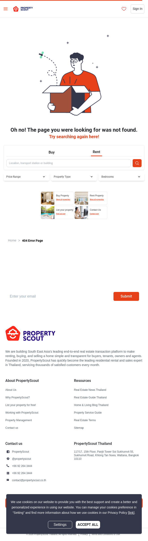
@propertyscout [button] (21, 458)
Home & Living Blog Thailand (91, 405)
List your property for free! (20, 405)
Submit (126, 296)
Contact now (94, 214)
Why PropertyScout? (17, 397)
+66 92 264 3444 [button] (22, 466)
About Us (10, 389)
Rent (96, 152)
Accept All (88, 524)
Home (12, 240)
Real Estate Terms (85, 420)
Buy (52, 152)
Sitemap (79, 427)
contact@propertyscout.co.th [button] (29, 480)
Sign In (137, 9)
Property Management (18, 420)
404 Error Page (32, 240)
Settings (60, 524)
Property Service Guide (88, 412)
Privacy (84, 534)
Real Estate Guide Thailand (90, 397)
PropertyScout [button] (20, 451)
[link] (131, 513)
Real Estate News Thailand (90, 389)
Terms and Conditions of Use (105, 534)
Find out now (60, 214)
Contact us (11, 427)
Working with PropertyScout (21, 412)
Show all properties (63, 199)
